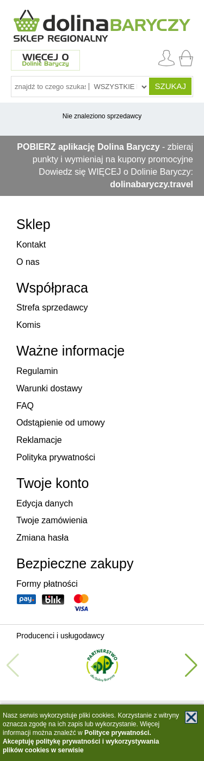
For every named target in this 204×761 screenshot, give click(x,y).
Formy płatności (47, 583)
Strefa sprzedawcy (52, 307)
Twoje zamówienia (52, 520)
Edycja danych (44, 503)
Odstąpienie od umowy (60, 422)
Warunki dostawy (49, 388)
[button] (191, 665)
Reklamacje (39, 440)
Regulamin (37, 371)
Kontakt (31, 244)
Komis (28, 324)
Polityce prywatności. (117, 733)
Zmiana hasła (42, 537)
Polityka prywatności (55, 457)
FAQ (25, 405)
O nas (28, 262)
